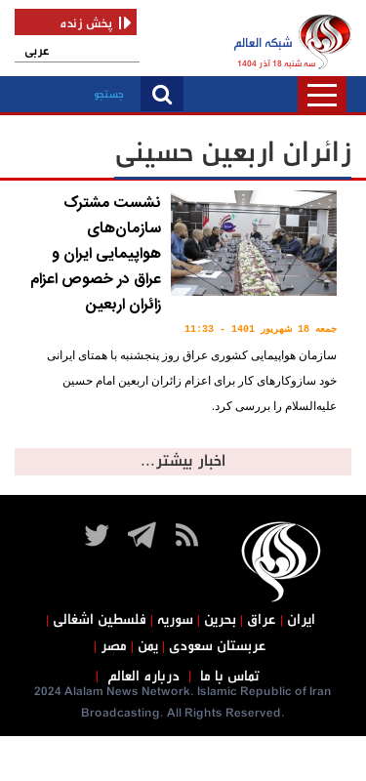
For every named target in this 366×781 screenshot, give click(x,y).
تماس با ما (230, 676)
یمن (148, 646)
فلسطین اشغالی (99, 620)
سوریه (175, 620)
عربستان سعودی (217, 646)
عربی (37, 51)
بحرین (220, 620)
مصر (114, 646)
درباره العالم (143, 676)
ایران (301, 620)
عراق (261, 620)
